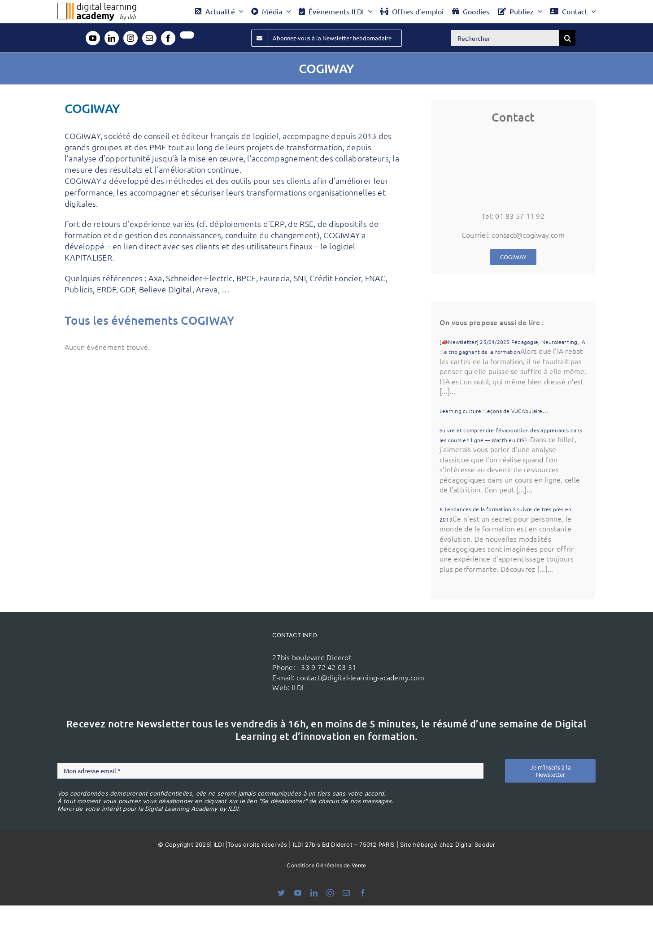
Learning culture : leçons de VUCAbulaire (491, 410)
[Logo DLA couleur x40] (96, 6)
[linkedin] (111, 38)
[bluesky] (281, 893)
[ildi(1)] (218, 646)
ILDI (298, 687)
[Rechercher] (505, 38)
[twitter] (187, 35)
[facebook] (168, 38)
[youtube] (93, 38)
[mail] (149, 38)
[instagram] (130, 38)
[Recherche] (567, 38)
